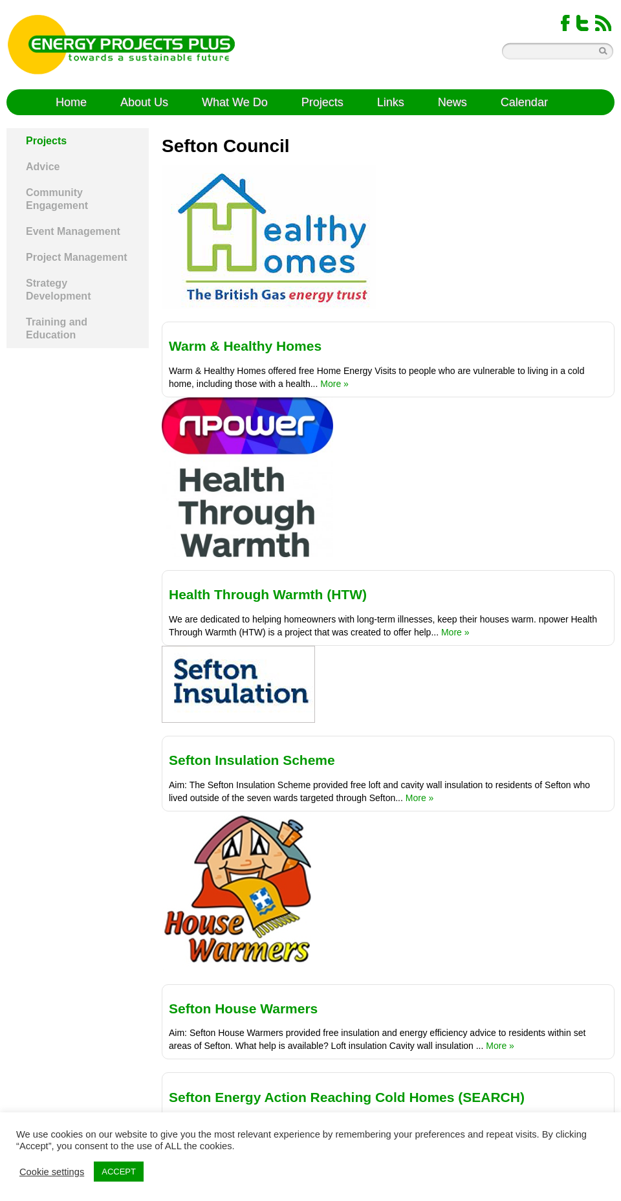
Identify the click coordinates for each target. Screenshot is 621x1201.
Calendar (524, 102)
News (452, 102)
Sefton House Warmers (243, 1008)
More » (334, 384)
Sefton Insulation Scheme (252, 760)
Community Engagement (57, 199)
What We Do (235, 102)
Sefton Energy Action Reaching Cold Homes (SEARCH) (347, 1097)
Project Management (76, 257)
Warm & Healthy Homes (245, 345)
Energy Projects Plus (121, 44)
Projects (322, 102)
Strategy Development (58, 290)
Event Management (73, 231)
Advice (43, 166)
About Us (144, 102)
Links (390, 102)
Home (71, 102)
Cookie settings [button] (51, 1172)
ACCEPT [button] (119, 1171)
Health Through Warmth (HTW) (268, 594)
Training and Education (56, 328)
